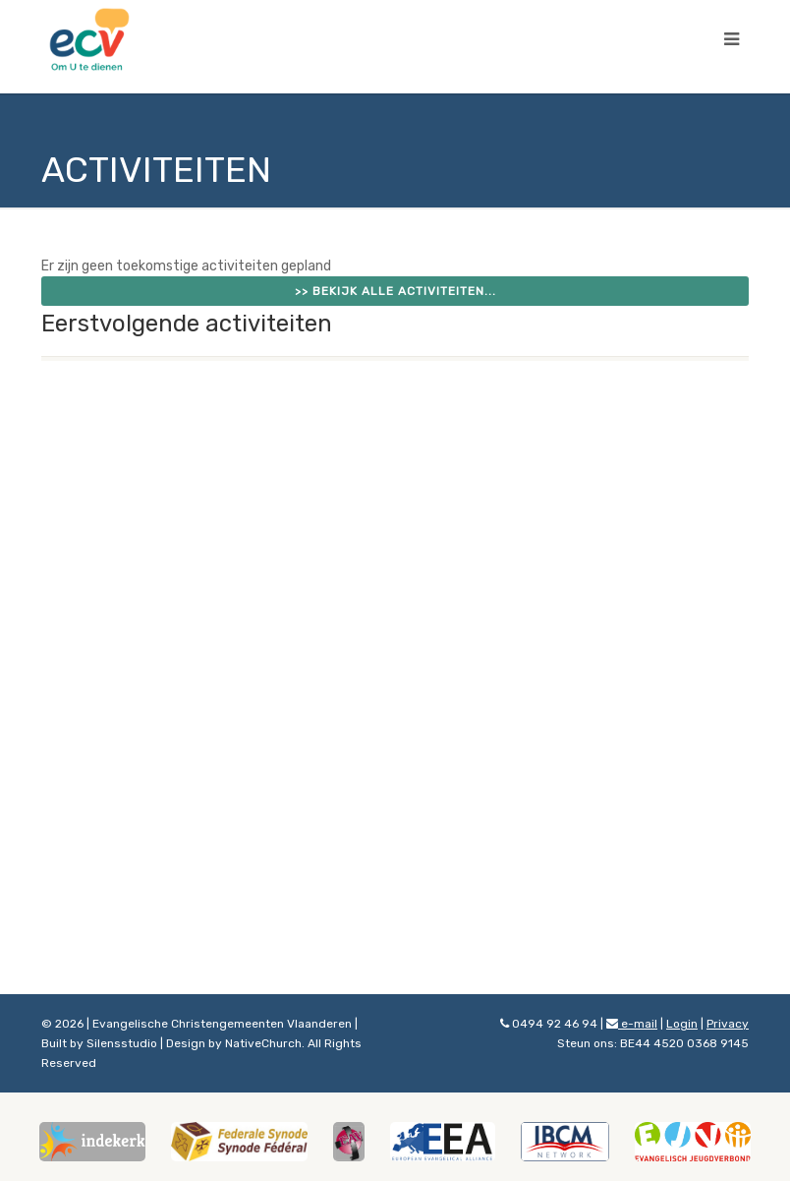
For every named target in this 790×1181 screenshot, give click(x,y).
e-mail (631, 1024)
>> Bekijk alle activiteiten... (395, 291)
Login (682, 1024)
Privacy (727, 1024)
